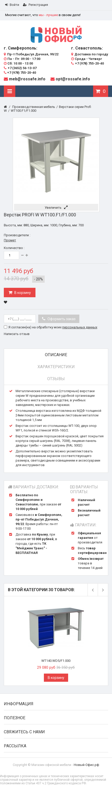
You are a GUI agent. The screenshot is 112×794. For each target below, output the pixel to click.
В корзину (22, 293)
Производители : (17, 235)
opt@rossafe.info (73, 79)
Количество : (14, 248)
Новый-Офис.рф (86, 765)
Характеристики (56, 366)
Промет (10, 240)
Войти (12, 5)
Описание (56, 354)
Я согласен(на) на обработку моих (52, 327)
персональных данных (79, 327)
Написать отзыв (17, 334)
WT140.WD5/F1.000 (55, 661)
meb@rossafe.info (27, 79)
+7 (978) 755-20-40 (20, 73)
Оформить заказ (61, 319)
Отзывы (56, 378)
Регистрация (35, 5)
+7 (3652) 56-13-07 (20, 68)
